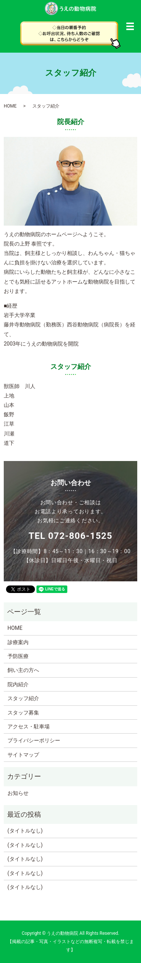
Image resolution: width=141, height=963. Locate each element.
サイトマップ (23, 755)
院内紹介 (18, 684)
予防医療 (18, 656)
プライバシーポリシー (34, 740)
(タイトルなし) (25, 831)
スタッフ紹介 (23, 698)
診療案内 (18, 642)
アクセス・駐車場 (29, 726)
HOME (10, 106)
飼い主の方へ (23, 670)
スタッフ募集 (23, 713)
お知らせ (18, 793)
